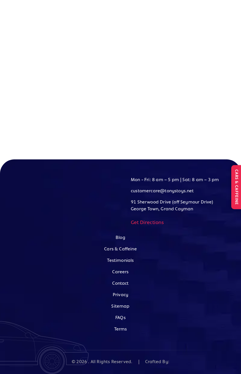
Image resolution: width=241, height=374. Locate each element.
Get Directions (147, 222)
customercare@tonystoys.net (162, 191)
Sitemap (120, 306)
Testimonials (120, 260)
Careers (120, 272)
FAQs (120, 318)
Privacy (120, 295)
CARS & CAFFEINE (236, 187)
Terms (120, 329)
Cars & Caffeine (120, 249)
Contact (120, 283)
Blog (120, 238)
